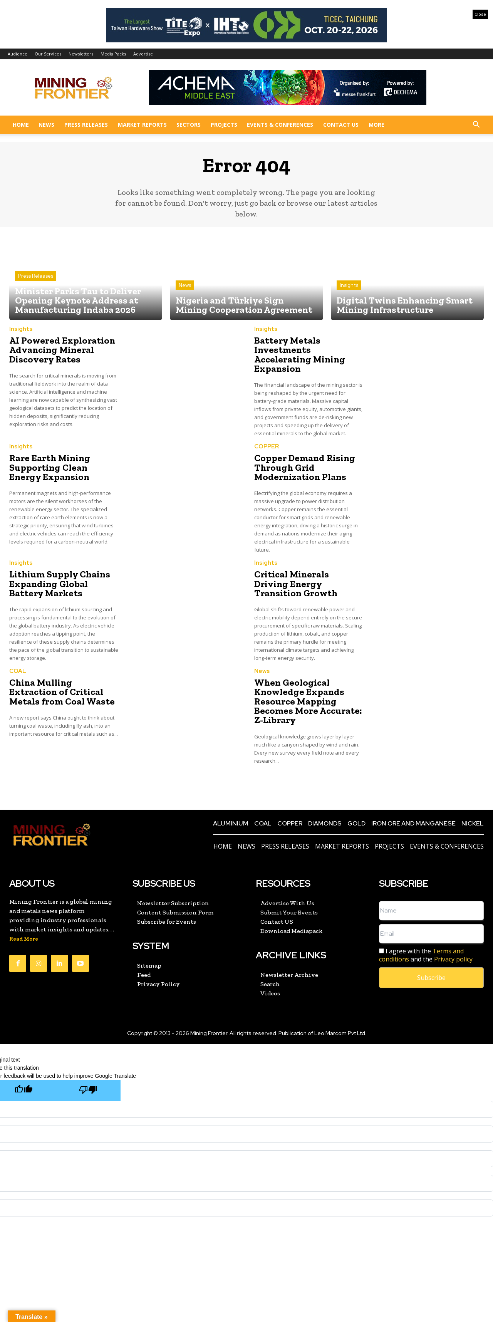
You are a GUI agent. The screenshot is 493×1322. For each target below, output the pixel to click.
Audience (17, 54)
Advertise (143, 54)
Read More (23, 937)
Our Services (48, 54)
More (376, 124)
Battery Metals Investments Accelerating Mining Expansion (299, 354)
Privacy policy (453, 958)
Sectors (188, 124)
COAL (17, 670)
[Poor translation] (88, 1089)
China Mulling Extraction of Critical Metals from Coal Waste (60, 691)
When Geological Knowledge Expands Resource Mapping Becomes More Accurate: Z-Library (306, 700)
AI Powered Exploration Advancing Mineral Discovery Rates (60, 350)
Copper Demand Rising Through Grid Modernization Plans (303, 467)
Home (21, 124)
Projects (224, 124)
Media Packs (113, 54)
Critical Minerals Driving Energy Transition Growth (308, 583)
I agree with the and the (426, 954)
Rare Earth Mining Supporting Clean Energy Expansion (63, 467)
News (46, 124)
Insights (349, 285)
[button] (476, 125)
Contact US (341, 124)
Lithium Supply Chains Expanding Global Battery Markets (59, 583)
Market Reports (142, 124)
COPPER (266, 447)
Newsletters (81, 54)
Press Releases (86, 124)
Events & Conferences (280, 124)
